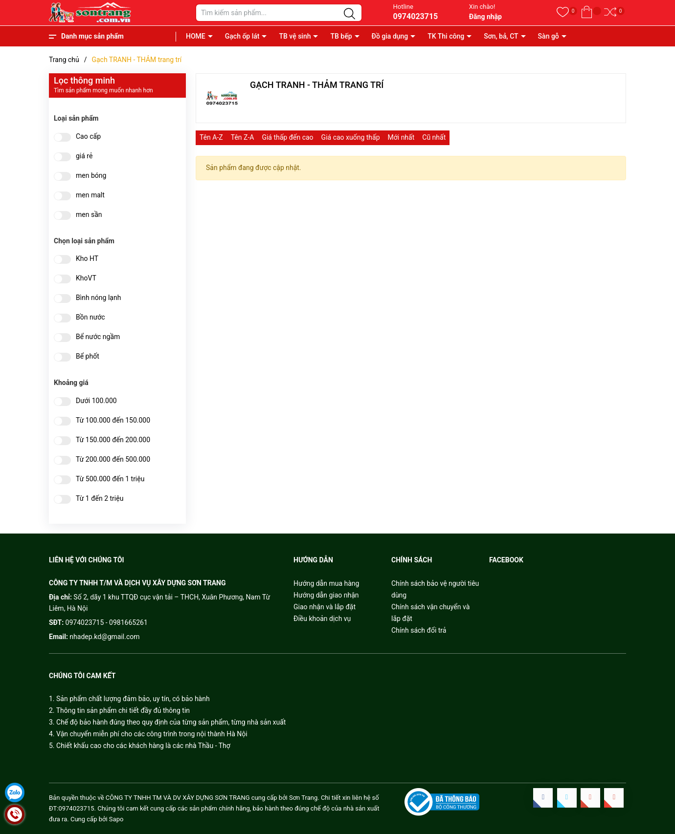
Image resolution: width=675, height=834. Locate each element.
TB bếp (341, 36)
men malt (90, 195)
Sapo (116, 819)
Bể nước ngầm (98, 337)
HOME (195, 36)
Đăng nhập (485, 17)
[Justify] (349, 14)
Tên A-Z (211, 137)
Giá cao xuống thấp (350, 137)
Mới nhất (401, 137)
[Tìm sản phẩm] (278, 12)
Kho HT (87, 258)
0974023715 (415, 16)
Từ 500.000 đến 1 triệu (110, 479)
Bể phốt (87, 356)
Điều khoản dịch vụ (322, 618)
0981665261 (128, 622)
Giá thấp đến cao (287, 137)
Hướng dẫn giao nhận (326, 595)
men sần (89, 214)
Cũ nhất (434, 137)
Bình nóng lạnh (98, 297)
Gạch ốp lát (242, 36)
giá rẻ (84, 156)
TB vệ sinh (295, 36)
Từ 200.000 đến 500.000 (113, 459)
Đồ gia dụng (390, 36)
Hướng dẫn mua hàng (326, 583)
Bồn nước (90, 317)
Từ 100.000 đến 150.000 (113, 420)
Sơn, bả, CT (501, 36)
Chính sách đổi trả (418, 630)
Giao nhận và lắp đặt (324, 607)
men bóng (91, 175)
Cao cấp (88, 136)
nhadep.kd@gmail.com (104, 637)
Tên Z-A (242, 137)
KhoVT (86, 278)
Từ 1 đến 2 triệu (99, 498)
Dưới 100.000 (96, 401)
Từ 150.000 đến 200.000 (113, 440)
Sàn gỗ (548, 36)
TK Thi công (446, 36)
